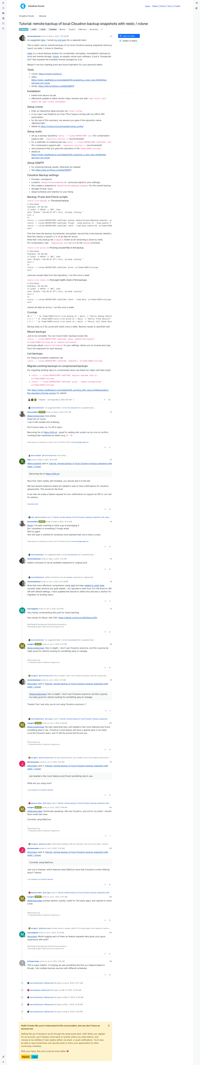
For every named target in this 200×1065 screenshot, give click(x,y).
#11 (111, 762)
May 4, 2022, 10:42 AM (63, 522)
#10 (110, 723)
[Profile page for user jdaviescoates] (22, 764)
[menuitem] (196, 3)
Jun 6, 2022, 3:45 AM (56, 961)
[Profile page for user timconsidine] (22, 414)
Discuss (24, 29)
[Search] (3, 29)
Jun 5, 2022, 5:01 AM (57, 680)
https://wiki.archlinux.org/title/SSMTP (56, 86)
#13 (110, 848)
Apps (147, 6)
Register (25, 1057)
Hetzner (50, 790)
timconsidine (32, 412)
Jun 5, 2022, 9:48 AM (58, 807)
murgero (30, 644)
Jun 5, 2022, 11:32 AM (56, 848)
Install (177, 6)
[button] (3, 1057)
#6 (111, 582)
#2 (111, 412)
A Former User (33, 961)
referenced (48, 983)
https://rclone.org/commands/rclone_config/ (62, 126)
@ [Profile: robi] (30, 525)
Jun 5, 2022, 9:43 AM (55, 762)
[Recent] (3, 8)
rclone (56, 56)
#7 (111, 609)
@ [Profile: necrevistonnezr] (36, 416)
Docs (170, 6)
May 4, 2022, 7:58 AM (57, 36)
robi (28, 460)
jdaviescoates (33, 762)
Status (155, 6)
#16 (110, 961)
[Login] (196, 3)
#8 (111, 644)
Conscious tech (32, 504)
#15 (110, 933)
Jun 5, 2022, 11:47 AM (58, 897)
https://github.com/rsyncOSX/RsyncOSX (78, 617)
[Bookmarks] (3, 23)
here (43, 40)
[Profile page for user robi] (22, 461)
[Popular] (3, 18)
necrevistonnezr (34, 36)
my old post (60, 40)
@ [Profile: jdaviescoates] (34, 811)
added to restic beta (94, 585)
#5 (111, 559)
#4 (111, 522)
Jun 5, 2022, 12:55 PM (55, 933)
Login (34, 1057)
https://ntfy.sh (50, 432)
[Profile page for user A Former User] (22, 963)
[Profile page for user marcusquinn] (22, 610)
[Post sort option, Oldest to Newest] (129, 41)
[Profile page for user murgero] (22, 646)
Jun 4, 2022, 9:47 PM (58, 644)
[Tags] (3, 13)
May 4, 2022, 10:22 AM (48, 460)
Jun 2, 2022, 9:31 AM (57, 582)
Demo (163, 6)
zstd (73, 585)
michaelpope (35, 990)
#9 (111, 680)
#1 (111, 36)
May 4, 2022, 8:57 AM (62, 412)
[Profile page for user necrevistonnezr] (22, 38)
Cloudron (34, 790)
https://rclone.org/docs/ (50, 74)
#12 (110, 807)
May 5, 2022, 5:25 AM (58, 559)
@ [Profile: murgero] (32, 683)
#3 (111, 460)
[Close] (109, 1025)
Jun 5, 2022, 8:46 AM (58, 723)
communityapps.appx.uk (80, 442)
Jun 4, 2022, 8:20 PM (54, 609)
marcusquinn (32, 609)
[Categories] (3, 3)
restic (30, 53)
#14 (110, 897)
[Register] (196, 8)
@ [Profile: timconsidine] (34, 463)
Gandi (43, 790)
